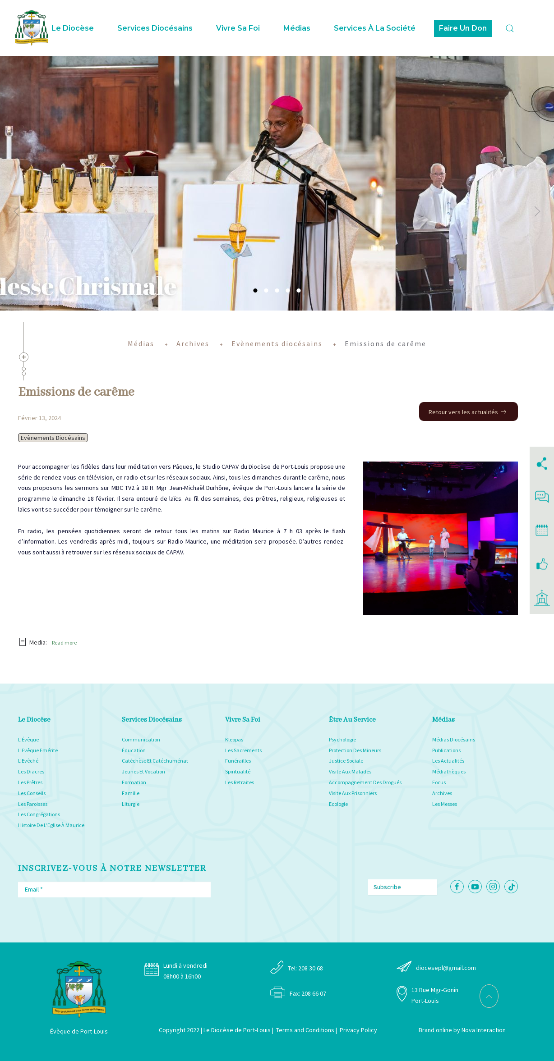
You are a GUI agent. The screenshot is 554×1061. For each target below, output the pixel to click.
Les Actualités (448, 760)
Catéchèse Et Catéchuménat (155, 760)
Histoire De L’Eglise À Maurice (51, 825)
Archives (442, 793)
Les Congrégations (39, 814)
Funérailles (238, 760)
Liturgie (130, 803)
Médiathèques (449, 771)
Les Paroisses (32, 803)
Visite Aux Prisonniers (353, 793)
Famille (130, 793)
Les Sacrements (243, 750)
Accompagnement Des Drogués (365, 782)
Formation (134, 782)
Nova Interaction (484, 1030)
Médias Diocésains (453, 739)
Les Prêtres (30, 782)
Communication (141, 739)
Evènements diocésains (53, 438)
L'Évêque (28, 739)
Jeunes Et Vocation (143, 771)
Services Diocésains (155, 28)
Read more (64, 642)
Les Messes (444, 803)
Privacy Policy (358, 1030)
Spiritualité (237, 771)
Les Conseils (32, 793)
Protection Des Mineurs (355, 750)
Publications (446, 750)
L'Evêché (28, 760)
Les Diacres (31, 771)
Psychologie (342, 739)
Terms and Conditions (305, 1030)
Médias (296, 28)
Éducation (134, 750)
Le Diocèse (72, 28)
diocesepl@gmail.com (446, 968)
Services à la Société (375, 28)
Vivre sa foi (238, 28)
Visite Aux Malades (350, 771)
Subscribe (387, 887)
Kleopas (234, 739)
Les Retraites (239, 782)
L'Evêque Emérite (38, 750)
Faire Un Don (463, 28)
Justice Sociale (346, 760)
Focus (439, 782)
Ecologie (338, 803)
